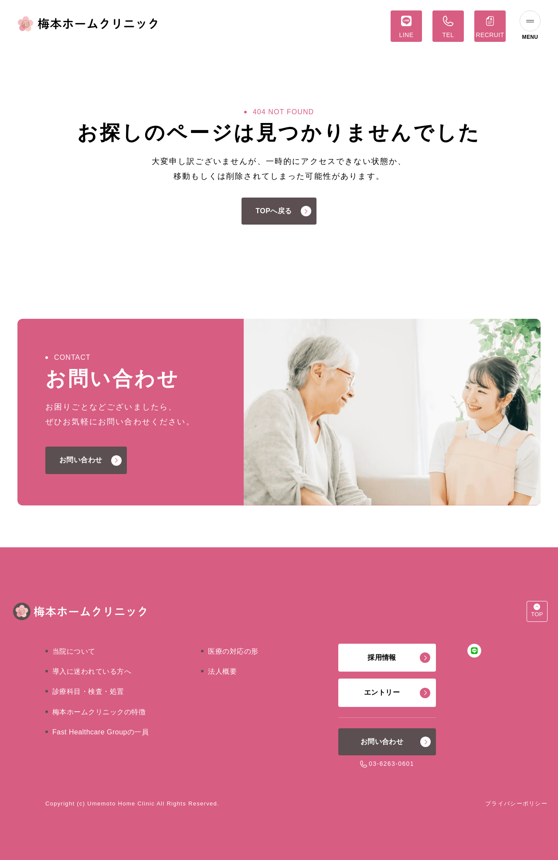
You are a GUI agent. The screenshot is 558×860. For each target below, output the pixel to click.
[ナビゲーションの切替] (530, 25)
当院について (73, 651)
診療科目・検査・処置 (88, 691)
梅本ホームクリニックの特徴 (99, 712)
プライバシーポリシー (516, 803)
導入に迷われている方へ (91, 671)
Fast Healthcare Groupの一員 (100, 732)
